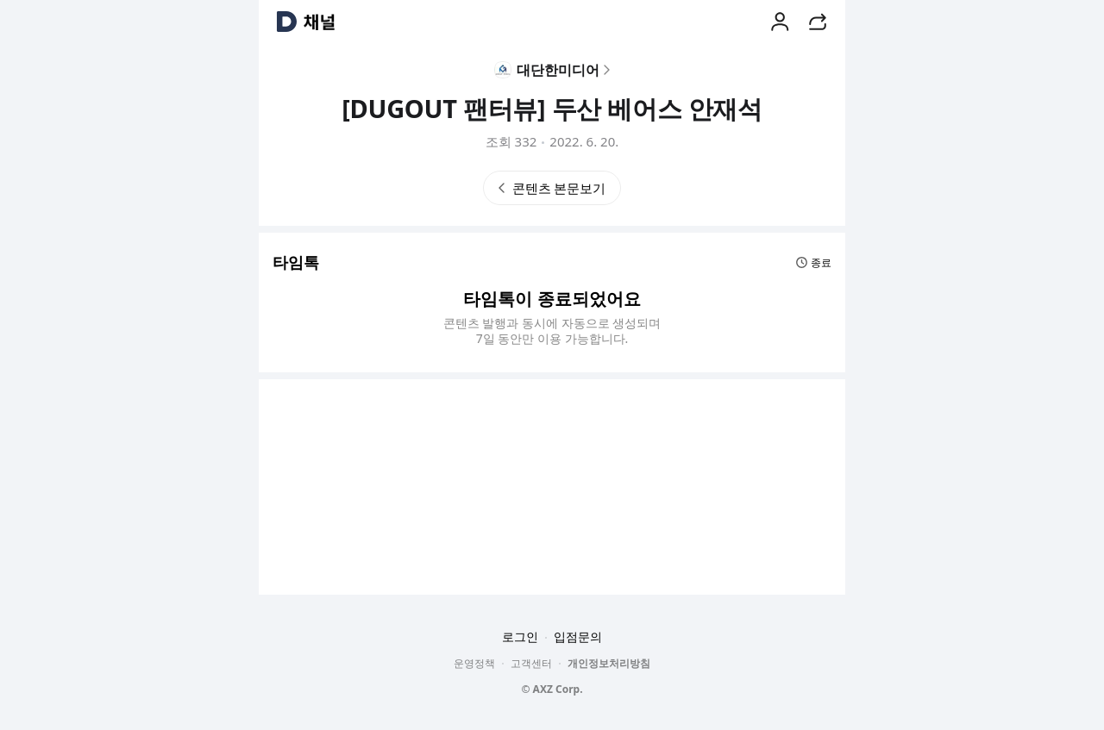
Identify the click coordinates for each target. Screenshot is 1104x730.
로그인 (520, 636)
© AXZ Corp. (551, 689)
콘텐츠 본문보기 (552, 188)
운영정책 (474, 664)
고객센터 (531, 664)
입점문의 (578, 636)
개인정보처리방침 (609, 664)
